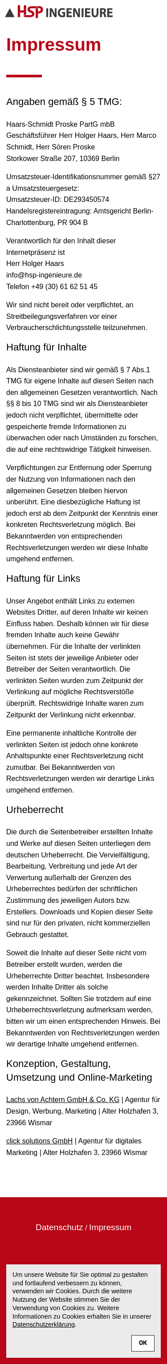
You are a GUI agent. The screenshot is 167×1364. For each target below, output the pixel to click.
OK (143, 1343)
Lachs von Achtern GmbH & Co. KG (62, 1099)
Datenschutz (59, 1227)
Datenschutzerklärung (43, 1324)
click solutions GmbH (39, 1141)
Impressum (110, 1227)
